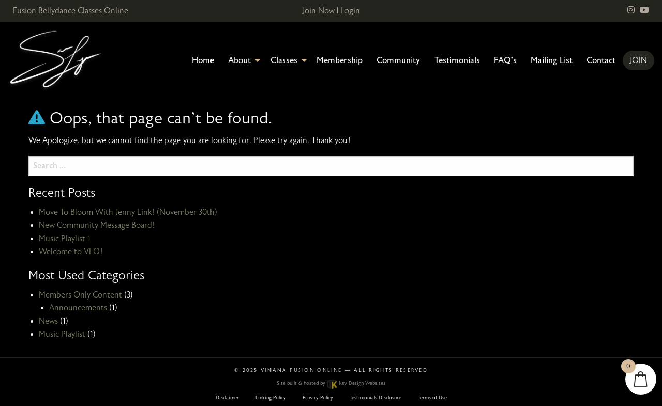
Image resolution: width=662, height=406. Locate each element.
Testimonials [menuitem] (457, 60)
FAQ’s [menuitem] (505, 60)
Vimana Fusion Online (301, 370)
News (48, 321)
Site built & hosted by (331, 383)
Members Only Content (80, 295)
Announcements (78, 308)
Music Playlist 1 (65, 238)
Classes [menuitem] (283, 60)
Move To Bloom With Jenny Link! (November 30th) (128, 212)
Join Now (318, 10)
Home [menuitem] (203, 60)
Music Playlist (62, 334)
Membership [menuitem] (340, 60)
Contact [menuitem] (600, 60)
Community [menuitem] (398, 60)
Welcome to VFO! (71, 251)
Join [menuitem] (638, 60)
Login (350, 10)
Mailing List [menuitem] (552, 60)
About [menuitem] (239, 60)
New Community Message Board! (97, 225)
